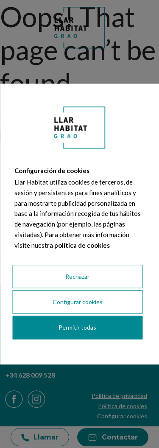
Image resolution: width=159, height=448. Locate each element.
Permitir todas (77, 327)
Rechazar (77, 276)
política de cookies (82, 245)
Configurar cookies (78, 302)
